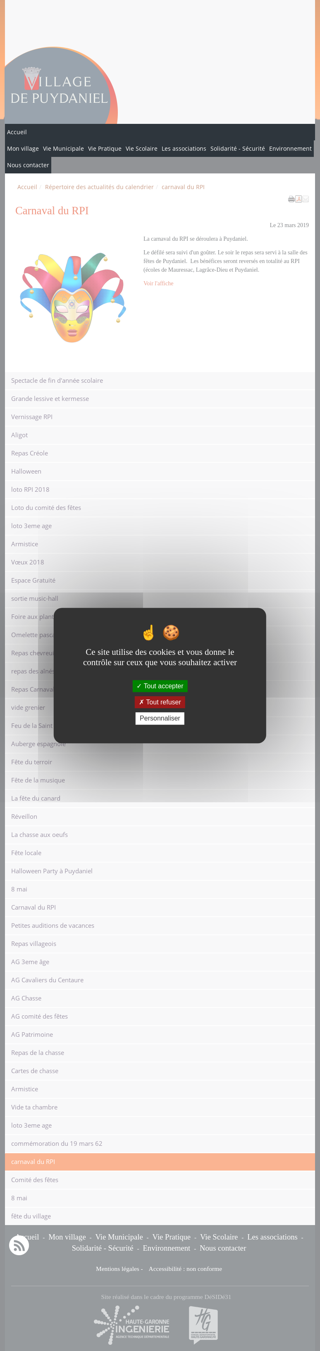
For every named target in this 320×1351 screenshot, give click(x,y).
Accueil (17, 132)
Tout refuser (160, 702)
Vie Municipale (63, 148)
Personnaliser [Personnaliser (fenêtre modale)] (160, 718)
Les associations (184, 148)
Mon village (23, 148)
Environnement (290, 148)
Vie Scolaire (142, 148)
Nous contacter (28, 165)
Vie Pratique (105, 148)
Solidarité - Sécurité (237, 148)
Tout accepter (159, 686)
